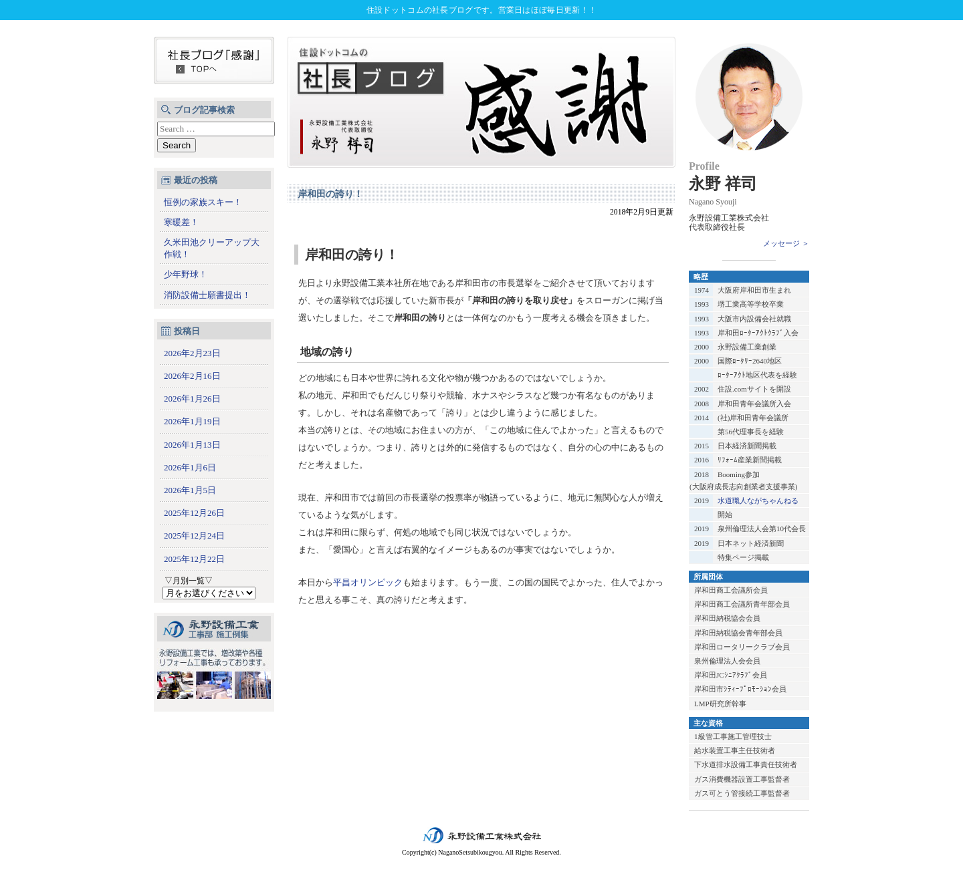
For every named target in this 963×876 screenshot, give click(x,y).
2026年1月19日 (192, 421)
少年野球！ (185, 274)
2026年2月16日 (192, 376)
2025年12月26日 (194, 513)
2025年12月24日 (194, 536)
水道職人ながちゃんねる (758, 500)
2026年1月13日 (192, 445)
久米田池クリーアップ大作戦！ (211, 248)
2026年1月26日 (192, 399)
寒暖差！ (181, 222)
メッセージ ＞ (786, 243)
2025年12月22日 (194, 559)
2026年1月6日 (190, 467)
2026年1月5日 (190, 490)
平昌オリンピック (368, 582)
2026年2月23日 (192, 353)
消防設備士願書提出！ (207, 295)
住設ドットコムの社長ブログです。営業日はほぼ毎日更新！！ (481, 10)
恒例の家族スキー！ (203, 202)
